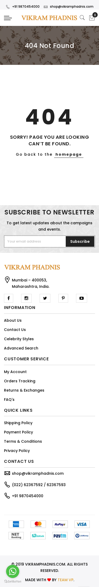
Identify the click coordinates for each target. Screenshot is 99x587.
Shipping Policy (18, 422)
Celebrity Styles (19, 339)
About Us (13, 320)
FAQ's (9, 399)
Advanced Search (21, 348)
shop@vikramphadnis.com (68, 6)
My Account (15, 371)
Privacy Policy (17, 450)
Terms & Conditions (23, 441)
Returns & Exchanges (24, 390)
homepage (68, 154)
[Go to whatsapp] (12, 571)
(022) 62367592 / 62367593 (39, 484)
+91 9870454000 (23, 6)
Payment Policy (18, 432)
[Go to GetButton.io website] (12, 581)
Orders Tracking (19, 381)
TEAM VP (65, 579)
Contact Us (15, 329)
